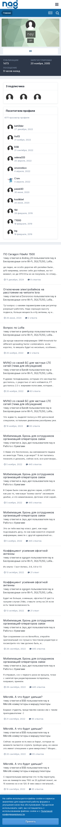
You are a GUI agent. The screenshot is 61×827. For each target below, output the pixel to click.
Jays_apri (27, 442)
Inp (15, 231)
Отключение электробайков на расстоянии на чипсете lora (23, 291)
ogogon (26, 557)
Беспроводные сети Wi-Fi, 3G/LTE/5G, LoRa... (28, 261)
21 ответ (33, 572)
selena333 (19, 157)
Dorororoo (27, 296)
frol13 (17, 136)
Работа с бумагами (14, 446)
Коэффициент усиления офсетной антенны (25, 552)
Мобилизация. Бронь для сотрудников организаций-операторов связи (28, 437)
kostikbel (19, 199)
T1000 (17, 220)
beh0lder (19, 126)
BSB (16, 147)
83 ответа (33, 391)
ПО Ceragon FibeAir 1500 (19, 254)
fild (15, 210)
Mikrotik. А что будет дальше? (22, 696)
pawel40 (18, 189)
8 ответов (34, 279)
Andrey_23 (27, 258)
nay (52, 258)
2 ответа (31, 318)
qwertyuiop (28, 331)
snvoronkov (20, 168)
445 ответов (34, 464)
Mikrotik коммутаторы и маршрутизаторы (26, 704)
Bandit (25, 369)
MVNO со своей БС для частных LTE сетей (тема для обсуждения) (27, 364)
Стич (17, 178)
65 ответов (36, 719)
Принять (31, 821)
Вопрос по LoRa (13, 327)
